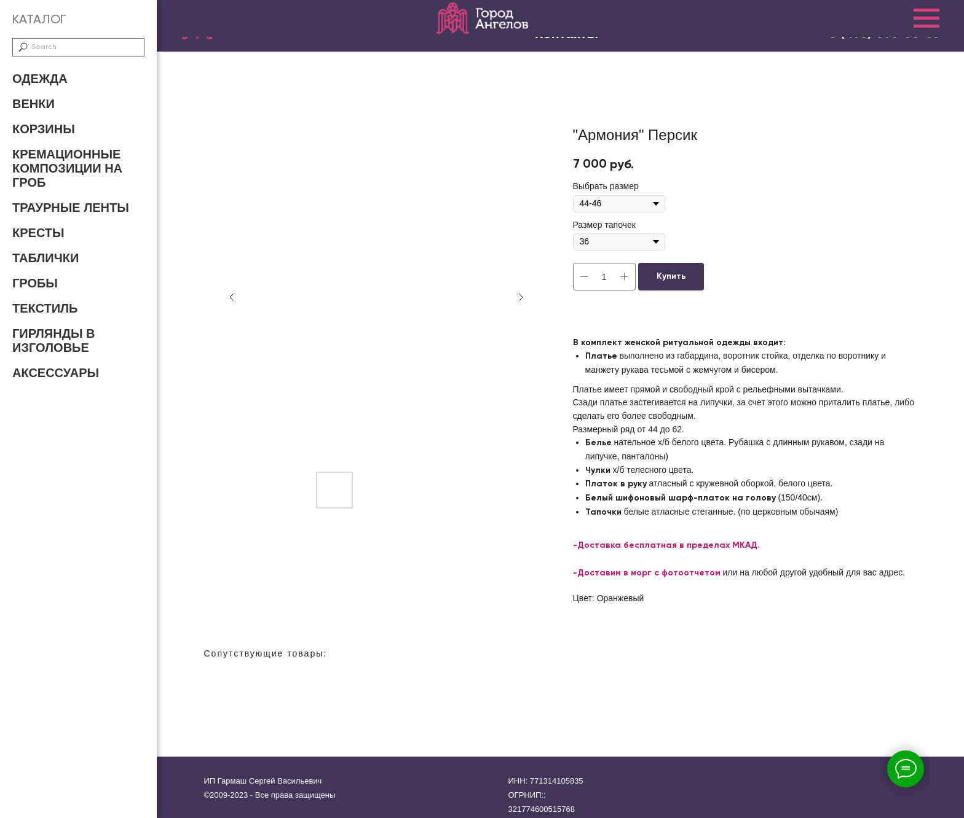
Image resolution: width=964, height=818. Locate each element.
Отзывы (543, 25)
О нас (472, 25)
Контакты (776, 25)
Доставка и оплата (657, 25)
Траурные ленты (70, 207)
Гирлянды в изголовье (53, 340)
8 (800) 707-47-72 (883, 17)
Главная (316, 25)
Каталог (397, 25)
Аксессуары (55, 373)
